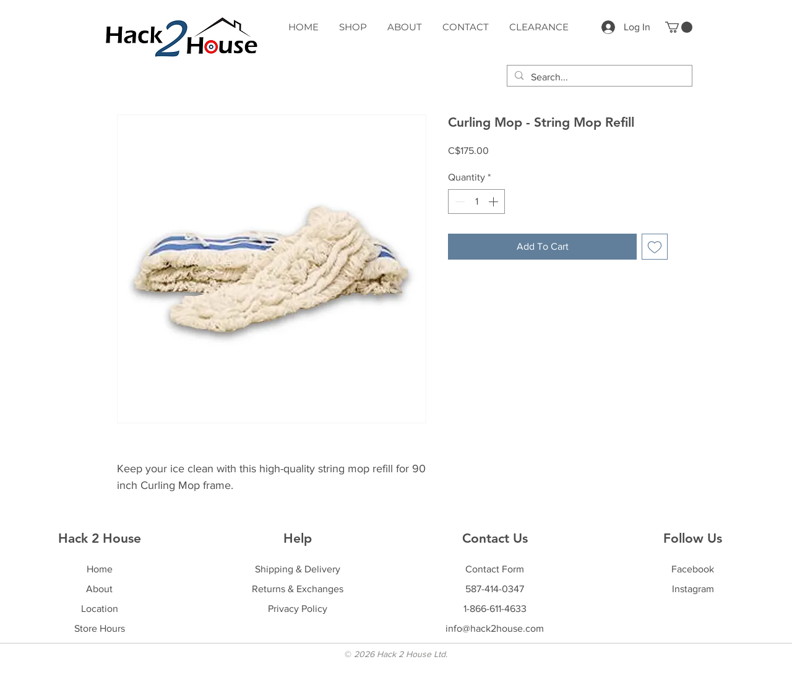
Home (100, 569)
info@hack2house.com (495, 628)
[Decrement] (458, 201)
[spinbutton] (476, 201)
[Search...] (598, 77)
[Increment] (494, 201)
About (99, 589)
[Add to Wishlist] (655, 247)
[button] (678, 27)
